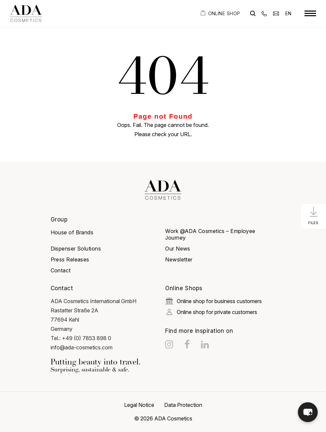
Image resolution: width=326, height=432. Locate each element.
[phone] (264, 13)
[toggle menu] (310, 14)
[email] (276, 13)
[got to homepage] (26, 13)
